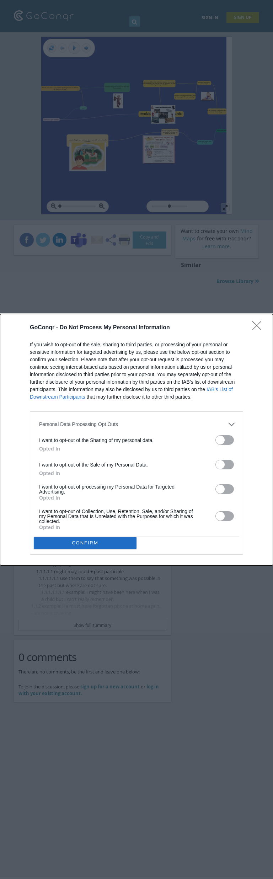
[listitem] (136, 424)
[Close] (259, 328)
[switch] (224, 440)
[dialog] (136, 439)
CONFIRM (85, 542)
